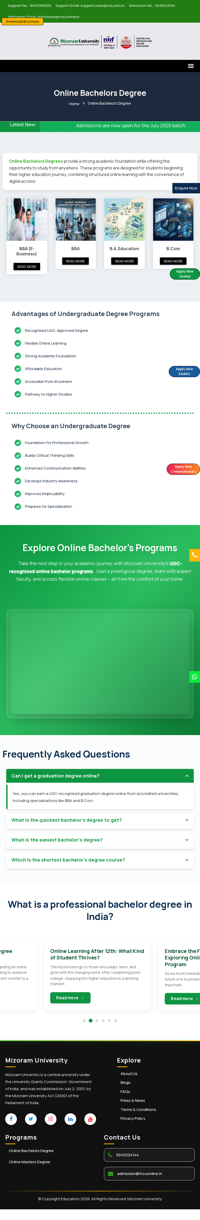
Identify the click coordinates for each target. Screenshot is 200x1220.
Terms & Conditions (138, 1120)
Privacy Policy (133, 1129)
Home (74, 103)
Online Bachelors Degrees (36, 160)
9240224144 (127, 1165)
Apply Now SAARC (181, 372)
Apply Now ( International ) (181, 469)
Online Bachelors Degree (31, 1161)
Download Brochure (22, 21)
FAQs (125, 1102)
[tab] (100, 775)
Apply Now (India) (182, 274)
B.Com (173, 247)
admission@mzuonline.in (139, 1184)
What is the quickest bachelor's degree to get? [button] (66, 819)
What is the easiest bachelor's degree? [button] (57, 839)
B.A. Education (124, 247)
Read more (26, 265)
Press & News (133, 1111)
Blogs (125, 1093)
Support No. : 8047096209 (29, 5)
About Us (129, 1084)
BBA (75, 247)
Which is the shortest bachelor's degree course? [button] (68, 859)
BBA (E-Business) (26, 250)
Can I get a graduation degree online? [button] (55, 775)
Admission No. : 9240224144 (152, 5)
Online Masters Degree (29, 1172)
